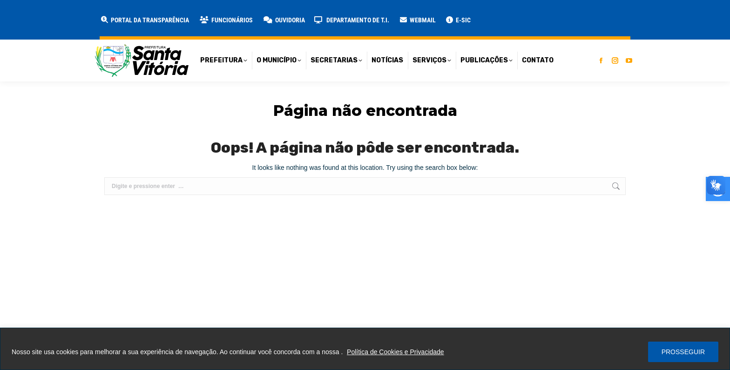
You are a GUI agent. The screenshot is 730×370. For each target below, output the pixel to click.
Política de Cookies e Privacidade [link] (395, 352)
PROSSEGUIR (683, 352)
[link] (225, 20)
